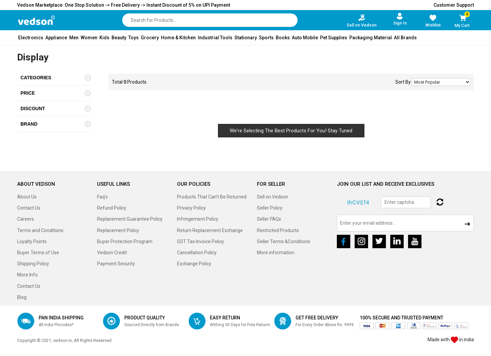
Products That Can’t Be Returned (212, 196)
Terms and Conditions (40, 230)
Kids (104, 37)
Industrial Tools (215, 37)
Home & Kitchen (178, 37)
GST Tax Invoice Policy (200, 241)
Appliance (56, 37)
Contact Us (28, 208)
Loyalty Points (32, 241)
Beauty (118, 37)
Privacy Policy (191, 208)
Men (74, 37)
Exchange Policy (194, 263)
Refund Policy (111, 208)
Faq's (102, 196)
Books (283, 37)
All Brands (405, 37)
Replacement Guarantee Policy (130, 219)
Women (89, 37)
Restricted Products (278, 230)
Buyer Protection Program (124, 241)
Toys (133, 37)
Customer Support (454, 5)
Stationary (245, 37)
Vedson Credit (112, 252)
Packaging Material (370, 37)
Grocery (150, 37)
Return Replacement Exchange (210, 230)
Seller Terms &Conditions (283, 241)
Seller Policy (269, 208)
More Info (27, 274)
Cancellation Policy (197, 252)
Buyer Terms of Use (38, 252)
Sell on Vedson (272, 196)
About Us (27, 196)
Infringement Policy (197, 219)
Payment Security (116, 263)
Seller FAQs (269, 219)
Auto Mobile (305, 37)
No (441, 82)
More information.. (276, 252)
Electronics (30, 37)
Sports (266, 37)
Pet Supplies (333, 37)
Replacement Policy (118, 230)
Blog (22, 297)
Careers (25, 219)
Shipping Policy (33, 263)
